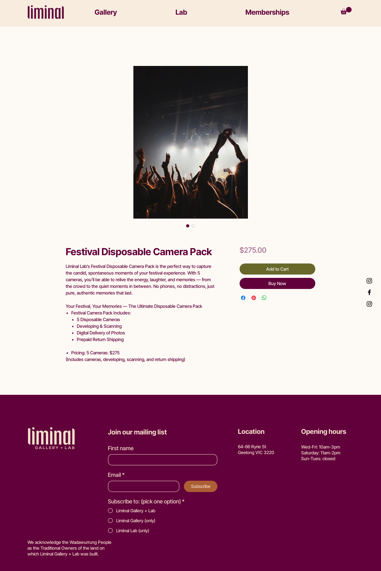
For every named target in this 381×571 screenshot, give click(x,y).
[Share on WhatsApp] (264, 298)
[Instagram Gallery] (369, 304)
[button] (129, 12)
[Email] (142, 486)
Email (116, 475)
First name (121, 448)
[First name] (161, 460)
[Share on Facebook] (243, 298)
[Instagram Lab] (369, 280)
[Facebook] (369, 292)
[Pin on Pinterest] (253, 298)
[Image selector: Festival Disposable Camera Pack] (187, 226)
